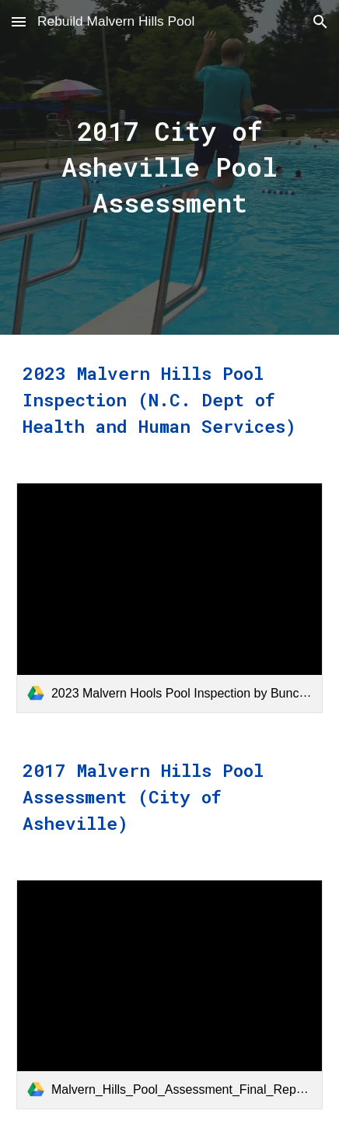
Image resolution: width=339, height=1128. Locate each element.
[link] (169, 598)
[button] (18, 21)
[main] (169, 167)
